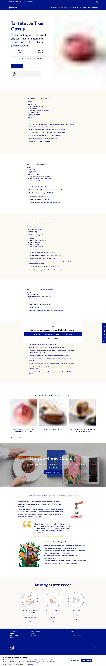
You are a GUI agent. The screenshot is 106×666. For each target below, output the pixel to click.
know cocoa (68, 7)
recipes (60, 7)
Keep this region (53, 338)
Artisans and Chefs (14, 1)
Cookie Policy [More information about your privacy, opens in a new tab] (29, 664)
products (54, 7)
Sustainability (77, 7)
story (85, 7)
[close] (81, 324)
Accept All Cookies (86, 660)
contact (95, 7)
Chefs (89, 7)
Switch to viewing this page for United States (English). (52, 334)
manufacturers (29, 1)
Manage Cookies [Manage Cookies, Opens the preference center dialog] (75, 660)
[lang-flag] (97, 2)
